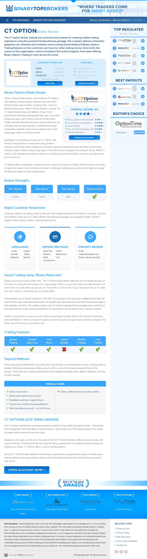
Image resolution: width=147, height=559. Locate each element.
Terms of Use (122, 529)
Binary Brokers (41, 9)
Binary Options (121, 20)
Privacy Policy (123, 533)
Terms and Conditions (126, 541)
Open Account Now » (26, 470)
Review (139, 132)
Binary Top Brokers (100, 20)
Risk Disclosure (123, 537)
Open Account (87, 83)
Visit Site (50, 83)
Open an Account (84, 137)
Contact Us (121, 545)
